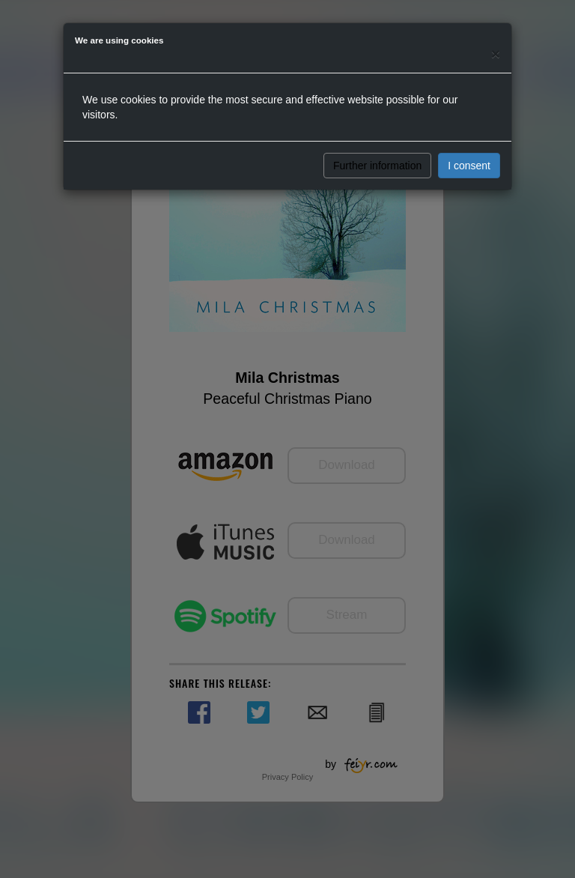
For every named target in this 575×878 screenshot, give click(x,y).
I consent (469, 166)
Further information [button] (377, 166)
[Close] (495, 53)
